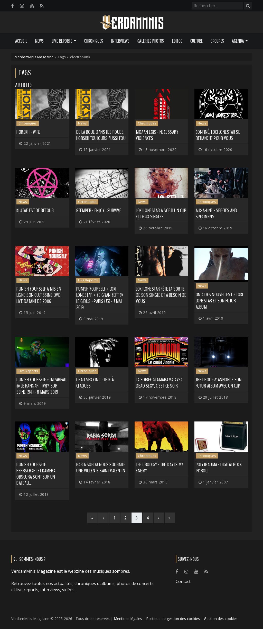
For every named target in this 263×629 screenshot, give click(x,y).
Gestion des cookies (221, 618)
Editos (177, 41)
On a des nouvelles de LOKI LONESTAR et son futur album (219, 300)
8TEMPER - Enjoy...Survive (98, 210)
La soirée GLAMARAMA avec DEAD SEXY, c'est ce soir (159, 382)
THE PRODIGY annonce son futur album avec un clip (219, 382)
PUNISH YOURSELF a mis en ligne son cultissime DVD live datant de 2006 (38, 295)
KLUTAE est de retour (35, 210)
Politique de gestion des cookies (173, 618)
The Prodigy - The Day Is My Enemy (159, 467)
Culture (196, 41)
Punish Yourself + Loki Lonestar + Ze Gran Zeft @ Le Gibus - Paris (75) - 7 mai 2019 (99, 298)
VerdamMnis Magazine (34, 57)
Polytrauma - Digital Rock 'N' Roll (219, 467)
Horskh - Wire (28, 132)
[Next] (159, 518)
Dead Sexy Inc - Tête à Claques (95, 382)
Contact (183, 581)
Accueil (21, 41)
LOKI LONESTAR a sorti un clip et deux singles (161, 213)
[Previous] (103, 518)
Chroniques (93, 41)
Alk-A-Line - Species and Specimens (216, 213)
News (39, 41)
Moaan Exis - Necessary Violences (157, 135)
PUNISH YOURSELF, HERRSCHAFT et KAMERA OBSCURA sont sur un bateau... (35, 474)
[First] (92, 518)
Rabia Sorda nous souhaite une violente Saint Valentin (101, 467)
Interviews (120, 41)
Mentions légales (128, 618)
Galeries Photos (150, 41)
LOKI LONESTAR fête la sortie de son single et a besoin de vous (161, 295)
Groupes (217, 41)
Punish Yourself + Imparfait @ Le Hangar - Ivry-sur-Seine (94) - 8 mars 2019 (41, 386)
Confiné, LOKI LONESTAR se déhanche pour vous (218, 135)
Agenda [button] (238, 41)
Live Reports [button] (62, 41)
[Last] (170, 518)
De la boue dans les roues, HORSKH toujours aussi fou (101, 135)
